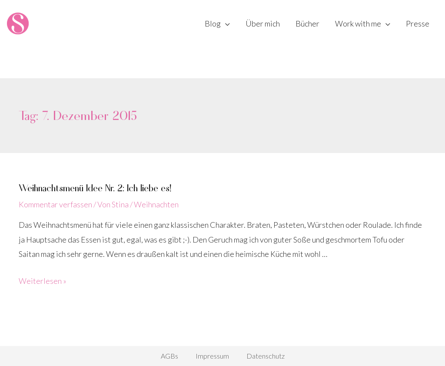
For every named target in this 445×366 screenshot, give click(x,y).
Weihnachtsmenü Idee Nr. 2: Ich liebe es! (95, 187)
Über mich (263, 23)
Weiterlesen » (42, 281)
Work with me (358, 23)
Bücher (307, 23)
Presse (417, 23)
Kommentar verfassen (55, 204)
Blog (213, 23)
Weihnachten (156, 204)
